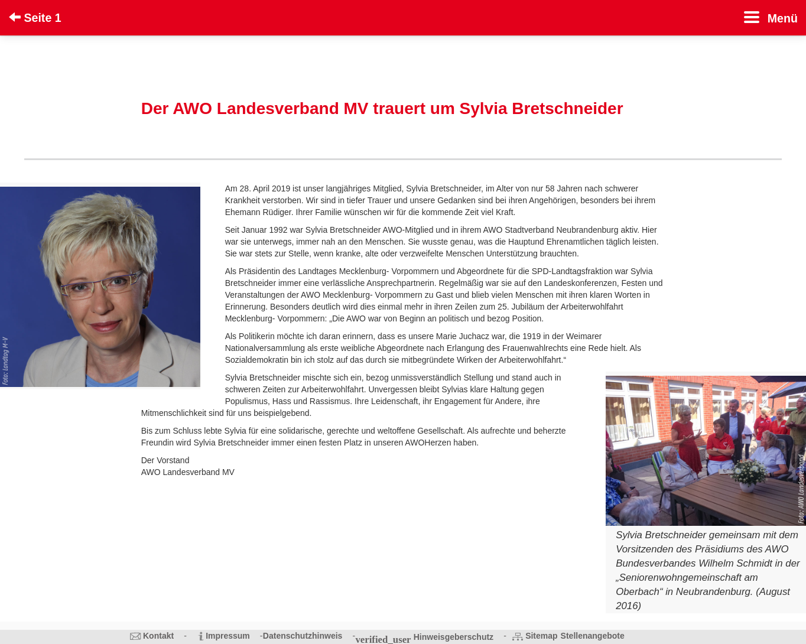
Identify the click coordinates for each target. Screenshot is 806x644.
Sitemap (541, 635)
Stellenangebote (593, 635)
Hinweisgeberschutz (453, 637)
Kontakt (158, 635)
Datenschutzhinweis (303, 635)
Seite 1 (35, 17)
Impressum (228, 635)
